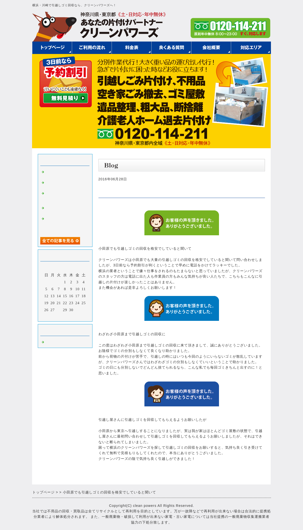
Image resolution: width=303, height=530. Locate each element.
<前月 (54, 316)
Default (51, 341)
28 (59, 310)
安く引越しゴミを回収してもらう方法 (65, 173)
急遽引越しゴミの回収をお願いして (65, 209)
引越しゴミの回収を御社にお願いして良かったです (65, 197)
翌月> (75, 316)
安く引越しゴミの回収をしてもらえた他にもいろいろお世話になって (65, 224)
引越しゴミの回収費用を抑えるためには (65, 184)
